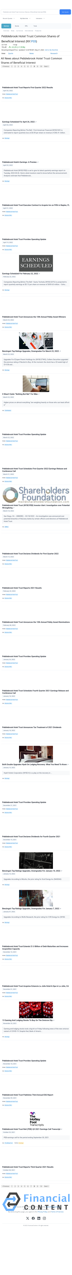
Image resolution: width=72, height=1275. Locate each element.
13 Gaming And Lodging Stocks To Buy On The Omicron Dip (28, 1020)
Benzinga (7, 138)
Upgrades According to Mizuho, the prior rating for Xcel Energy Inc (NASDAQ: (33, 879)
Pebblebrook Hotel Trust (12, 94)
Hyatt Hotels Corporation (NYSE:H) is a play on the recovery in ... (28, 773)
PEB (33, 41)
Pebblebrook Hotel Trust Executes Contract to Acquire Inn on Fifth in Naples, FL (36, 205)
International (29, 31)
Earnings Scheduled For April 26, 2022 (19, 122)
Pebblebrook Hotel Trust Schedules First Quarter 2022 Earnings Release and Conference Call (34, 470)
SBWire (6, 526)
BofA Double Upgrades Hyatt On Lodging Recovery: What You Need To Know (35, 764)
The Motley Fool (8, 1143)
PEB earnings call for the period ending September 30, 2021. (27, 1138)
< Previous (5, 66)
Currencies (19, 31)
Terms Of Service (57, 1212)
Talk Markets (8, 410)
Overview (6, 31)
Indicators (39, 18)
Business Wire (8, 97)
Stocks (17, 26)
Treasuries (38, 31)
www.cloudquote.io (53, 1207)
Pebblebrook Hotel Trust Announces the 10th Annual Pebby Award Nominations (36, 622)
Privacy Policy (42, 1212)
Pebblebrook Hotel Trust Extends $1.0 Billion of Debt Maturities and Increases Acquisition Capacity (35, 947)
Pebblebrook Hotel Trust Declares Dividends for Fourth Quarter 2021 (31, 836)
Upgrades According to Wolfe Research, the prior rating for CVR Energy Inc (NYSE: (35, 917)
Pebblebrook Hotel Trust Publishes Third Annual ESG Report (27, 1095)
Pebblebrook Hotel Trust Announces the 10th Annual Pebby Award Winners (34, 317)
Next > (46, 66)
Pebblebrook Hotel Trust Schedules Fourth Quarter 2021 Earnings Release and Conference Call (35, 692)
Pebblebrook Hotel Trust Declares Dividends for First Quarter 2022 (30, 554)
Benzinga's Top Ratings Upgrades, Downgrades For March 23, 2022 (31, 351)
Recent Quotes (7, 18)
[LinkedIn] (38, 1218)
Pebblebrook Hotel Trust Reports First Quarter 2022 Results (27, 87)
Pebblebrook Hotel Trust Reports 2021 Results (22, 588)
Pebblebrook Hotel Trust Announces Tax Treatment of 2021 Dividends (31, 727)
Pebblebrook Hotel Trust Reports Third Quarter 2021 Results (28, 1167)
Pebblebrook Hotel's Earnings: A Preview (20, 162)
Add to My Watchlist (51, 50)
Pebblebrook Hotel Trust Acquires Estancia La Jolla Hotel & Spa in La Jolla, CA (35, 986)
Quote (10, 53)
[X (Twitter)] (27, 1218)
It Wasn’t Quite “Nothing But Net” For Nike (20, 394)
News (12, 31)
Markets (6, 26)
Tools (35, 26)
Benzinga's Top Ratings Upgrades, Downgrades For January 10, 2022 (32, 871)
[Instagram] (44, 1218)
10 (41, 66)
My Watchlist (24, 18)
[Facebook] (33, 1218)
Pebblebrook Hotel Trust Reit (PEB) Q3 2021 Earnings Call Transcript (32, 1129)
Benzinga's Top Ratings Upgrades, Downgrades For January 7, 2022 (31, 908)
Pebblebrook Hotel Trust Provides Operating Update (24, 239)
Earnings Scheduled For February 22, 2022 (21, 273)
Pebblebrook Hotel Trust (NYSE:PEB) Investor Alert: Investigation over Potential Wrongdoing (36, 506)
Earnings (21, 1143)
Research (54, 53)
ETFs (26, 26)
